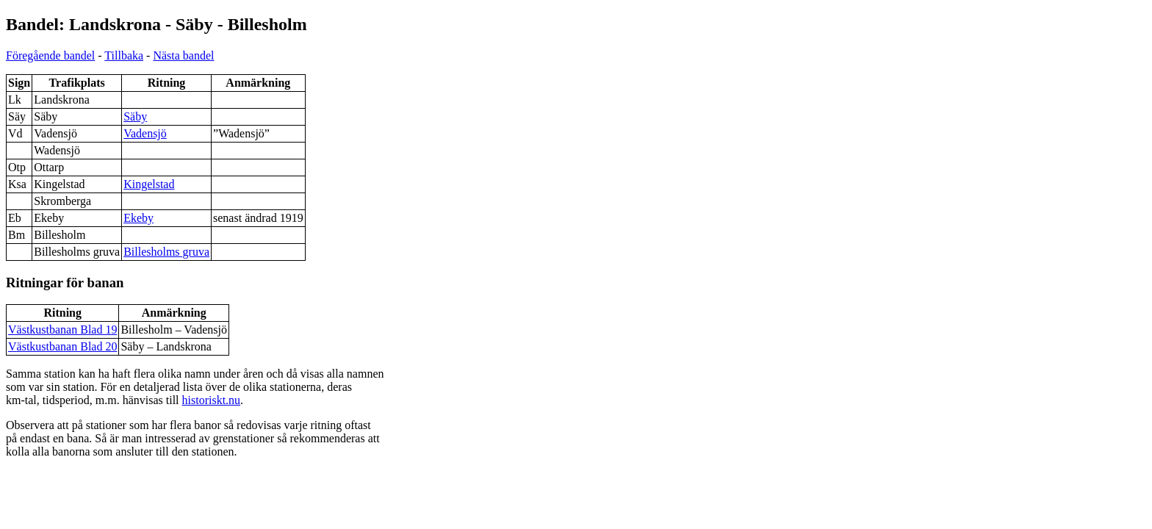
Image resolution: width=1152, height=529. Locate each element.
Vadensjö (145, 133)
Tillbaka (123, 55)
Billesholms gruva (166, 251)
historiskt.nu (211, 400)
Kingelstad (148, 184)
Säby (135, 116)
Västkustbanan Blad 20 (62, 346)
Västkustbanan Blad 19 (62, 329)
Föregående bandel (50, 55)
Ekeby (138, 218)
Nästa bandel (183, 55)
